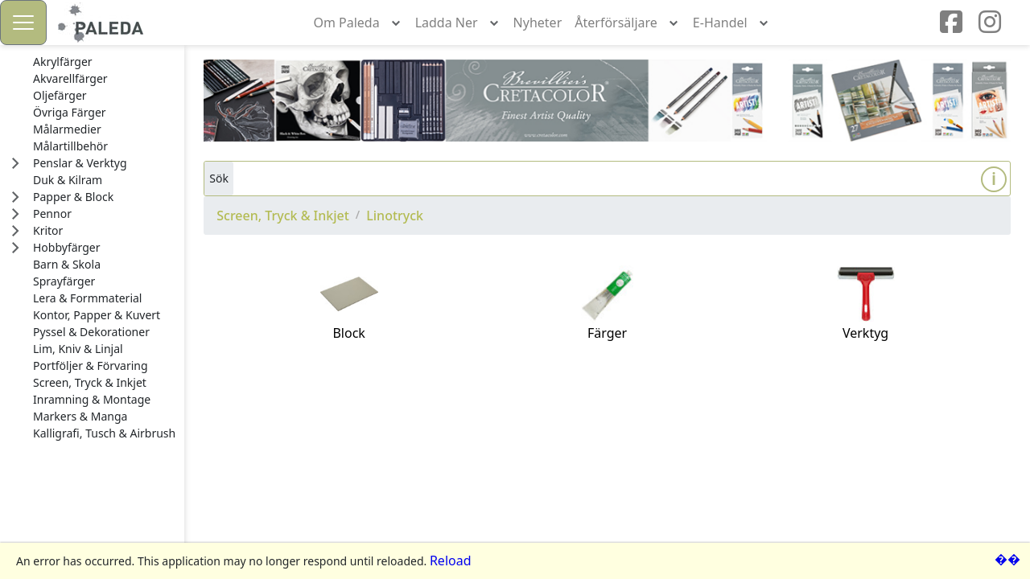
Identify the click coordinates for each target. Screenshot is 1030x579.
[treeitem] (104, 62)
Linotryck (394, 215)
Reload (451, 560)
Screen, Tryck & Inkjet (282, 215)
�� (1007, 559)
